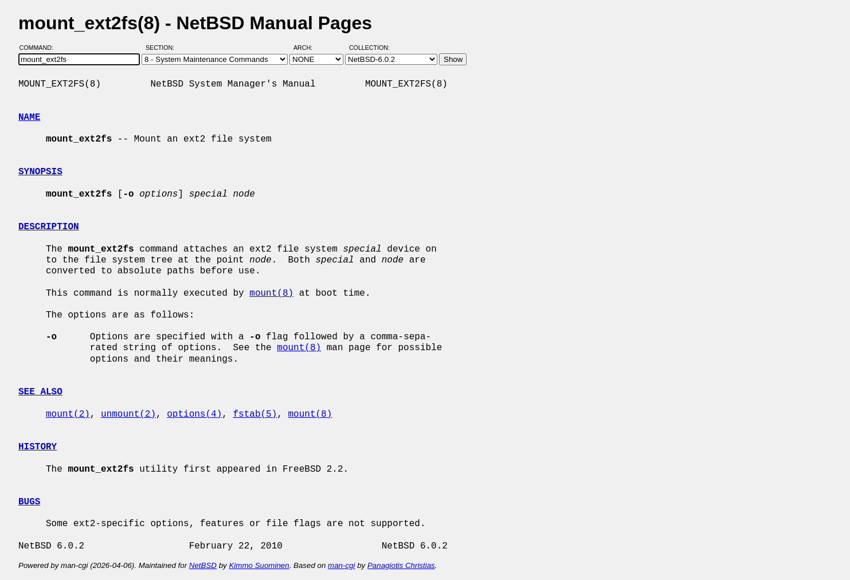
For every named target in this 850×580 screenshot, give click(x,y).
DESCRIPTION (48, 227)
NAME (29, 117)
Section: (162, 47)
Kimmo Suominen (259, 565)
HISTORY (37, 447)
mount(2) (68, 414)
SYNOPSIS (40, 172)
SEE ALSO (40, 392)
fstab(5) (255, 414)
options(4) (194, 414)
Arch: (308, 47)
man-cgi (341, 565)
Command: (39, 47)
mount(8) (271, 293)
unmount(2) (128, 414)
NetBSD (203, 565)
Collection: (369, 47)
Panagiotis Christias (401, 565)
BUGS (29, 502)
